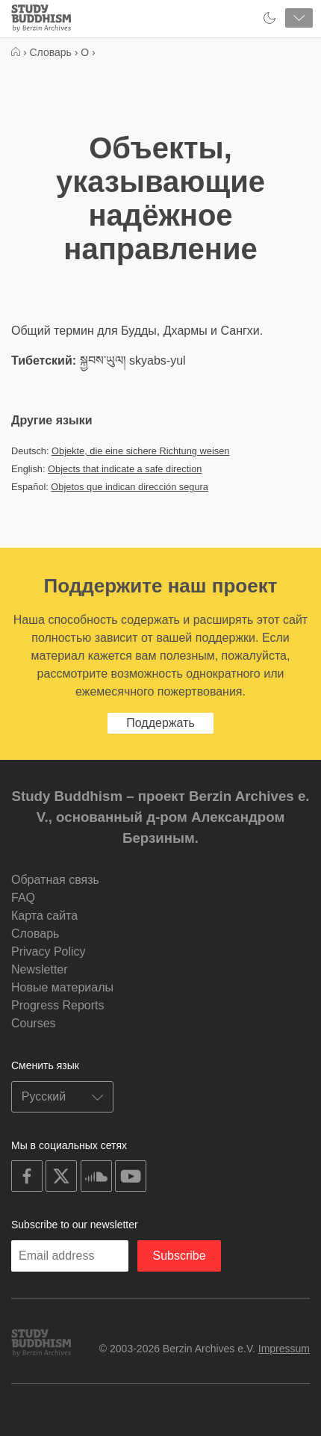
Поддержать (160, 723)
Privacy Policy (48, 951)
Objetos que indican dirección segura (129, 486)
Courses (33, 1023)
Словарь (35, 933)
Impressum (284, 1349)
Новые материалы (62, 987)
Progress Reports (58, 1005)
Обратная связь (55, 879)
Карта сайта (44, 915)
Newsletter (39, 969)
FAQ (23, 897)
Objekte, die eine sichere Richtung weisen (140, 451)
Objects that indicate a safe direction (125, 468)
